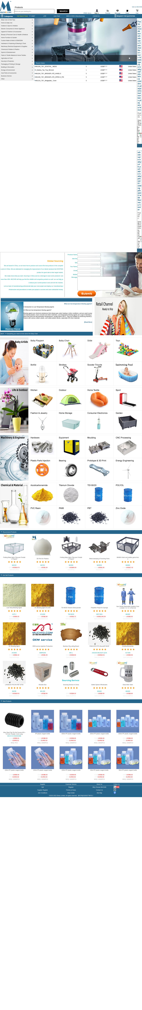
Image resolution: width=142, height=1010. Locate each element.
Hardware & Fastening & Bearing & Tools (13, 43)
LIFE (44, 16)
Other (3, 79)
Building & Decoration (7, 67)
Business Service (6, 76)
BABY (33, 16)
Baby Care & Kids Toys (8, 20)
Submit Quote (139, 145)
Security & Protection (7, 61)
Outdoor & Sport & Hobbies (9, 26)
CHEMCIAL (96, 16)
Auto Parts (57, 16)
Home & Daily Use (6, 23)
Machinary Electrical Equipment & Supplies (14, 46)
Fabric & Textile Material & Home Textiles (13, 55)
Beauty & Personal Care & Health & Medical (14, 34)
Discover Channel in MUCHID (83, 301)
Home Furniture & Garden (9, 37)
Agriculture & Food (6, 58)
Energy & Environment (8, 70)
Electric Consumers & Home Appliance (13, 29)
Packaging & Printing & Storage (10, 64)
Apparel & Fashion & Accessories (11, 31)
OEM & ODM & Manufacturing (75, 16)
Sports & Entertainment (8, 52)
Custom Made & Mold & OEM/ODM (12, 40)
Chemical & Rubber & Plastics (10, 49)
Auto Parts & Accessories (9, 73)
